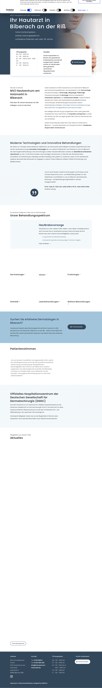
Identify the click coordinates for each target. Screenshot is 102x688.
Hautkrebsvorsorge (83, 105)
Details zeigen (82, 22)
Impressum (13, 683)
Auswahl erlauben (89, 8)
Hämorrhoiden (76, 108)
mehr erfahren (44, 243)
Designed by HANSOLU (40, 683)
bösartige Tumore (69, 105)
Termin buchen (79, 62)
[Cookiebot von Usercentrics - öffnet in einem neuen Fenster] (10, 23)
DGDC (44, 407)
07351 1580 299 (39, 663)
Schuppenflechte (61, 108)
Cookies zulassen (89, 3)
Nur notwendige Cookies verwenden (89, 13)
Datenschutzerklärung (25, 683)
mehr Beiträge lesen (18, 643)
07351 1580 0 (38, 660)
